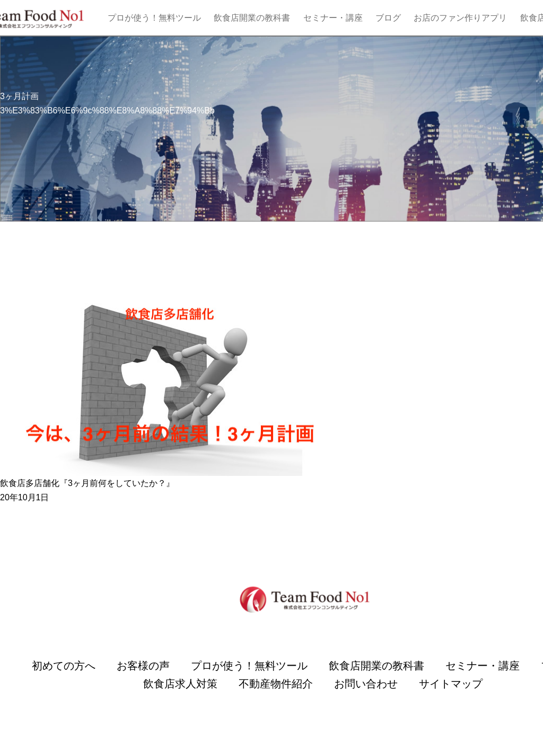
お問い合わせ (366, 684)
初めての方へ (63, 666)
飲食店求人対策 (180, 684)
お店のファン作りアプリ (460, 17)
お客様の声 (143, 666)
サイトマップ (451, 684)
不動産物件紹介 (276, 684)
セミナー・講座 (333, 17)
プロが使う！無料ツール (154, 17)
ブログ (388, 17)
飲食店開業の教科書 (252, 17)
